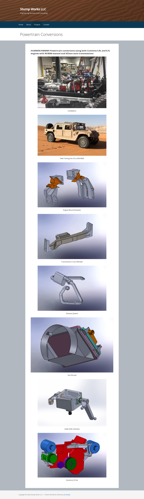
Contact (46, 25)
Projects (37, 25)
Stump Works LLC (33, 9)
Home (21, 25)
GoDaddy (67, 495)
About (28, 25)
